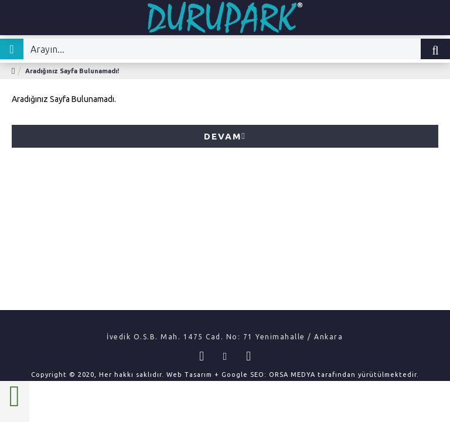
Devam (222, 136)
